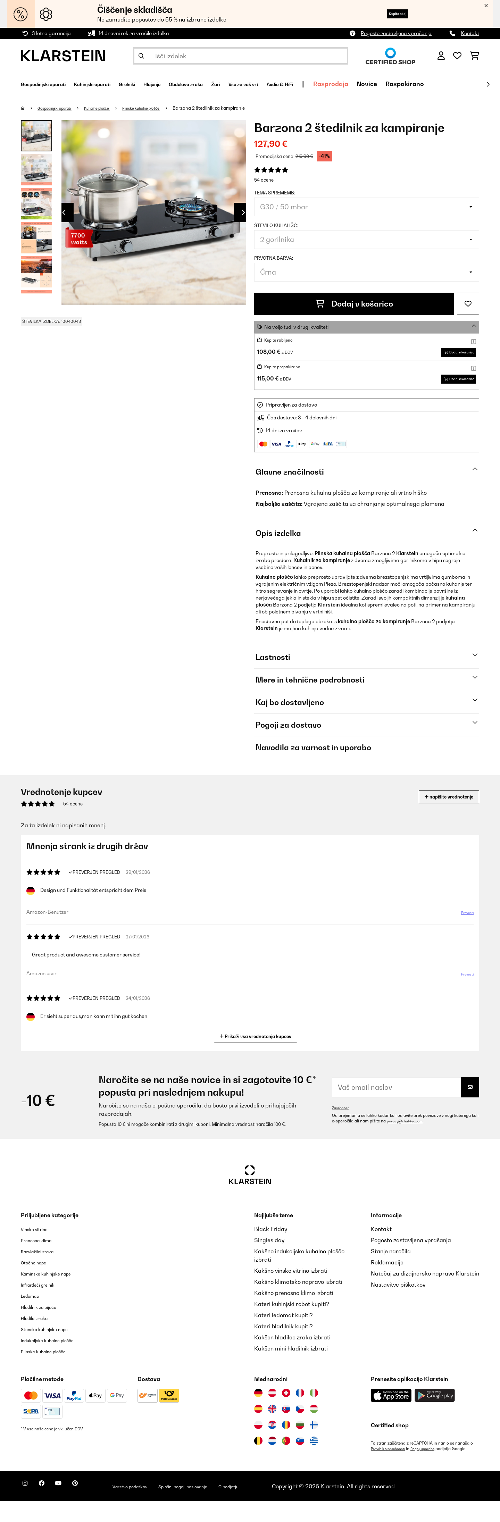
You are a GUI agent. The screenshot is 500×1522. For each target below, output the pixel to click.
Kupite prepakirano (286, 377)
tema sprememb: (274, 192)
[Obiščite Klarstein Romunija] (286, 1445)
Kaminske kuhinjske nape (54, 1294)
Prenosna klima (41, 1260)
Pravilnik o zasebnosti (391, 1469)
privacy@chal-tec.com (408, 1141)
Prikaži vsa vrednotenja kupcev (258, 1056)
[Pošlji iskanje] (141, 56)
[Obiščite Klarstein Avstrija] (272, 1414)
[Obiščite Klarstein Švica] (286, 1414)
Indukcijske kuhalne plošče (55, 1360)
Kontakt (470, 33)
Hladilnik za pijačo (45, 1327)
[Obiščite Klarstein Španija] (258, 1429)
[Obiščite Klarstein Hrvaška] (272, 1445)
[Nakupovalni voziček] (474, 56)
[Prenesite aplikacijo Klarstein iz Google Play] (435, 1416)
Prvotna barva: (273, 258)
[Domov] (30, 108)
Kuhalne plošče (113, 108)
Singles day (269, 1260)
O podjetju (282, 1507)
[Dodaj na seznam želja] (468, 304)
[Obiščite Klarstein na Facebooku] (50, 1508)
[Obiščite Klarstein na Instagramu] (28, 1508)
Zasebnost (342, 1128)
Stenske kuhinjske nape (51, 1349)
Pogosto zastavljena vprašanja (396, 33)
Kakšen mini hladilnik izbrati (291, 1369)
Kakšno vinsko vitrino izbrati (290, 1291)
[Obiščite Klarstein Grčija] (314, 1461)
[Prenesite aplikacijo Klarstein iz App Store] (391, 1416)
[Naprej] (488, 84)
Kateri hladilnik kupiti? (283, 1347)
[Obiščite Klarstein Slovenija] (300, 1461)
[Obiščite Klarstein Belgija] (258, 1461)
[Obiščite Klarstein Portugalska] (286, 1461)
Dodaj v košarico (354, 303)
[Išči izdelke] (240, 56)
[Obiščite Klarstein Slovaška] (286, 1429)
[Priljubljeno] (457, 56)
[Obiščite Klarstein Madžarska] (314, 1429)
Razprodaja (415, 83)
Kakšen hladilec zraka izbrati (292, 1358)
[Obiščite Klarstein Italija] (314, 1414)
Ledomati (33, 1316)
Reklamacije (387, 1283)
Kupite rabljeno (281, 340)
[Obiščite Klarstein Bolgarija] (300, 1445)
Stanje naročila (391, 1272)
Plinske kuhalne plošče (166, 108)
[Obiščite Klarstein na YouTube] (72, 1508)
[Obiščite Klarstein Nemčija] (258, 1414)
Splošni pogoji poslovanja (225, 1507)
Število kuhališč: (276, 225)
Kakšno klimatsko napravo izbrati (298, 1302)
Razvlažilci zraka (43, 1272)
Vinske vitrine (38, 1249)
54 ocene (264, 180)
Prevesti (463, 936)
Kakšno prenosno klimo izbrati (293, 1313)
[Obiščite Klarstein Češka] (300, 1429)
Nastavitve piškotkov (398, 1305)
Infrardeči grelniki (44, 1305)
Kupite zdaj (388, 14)
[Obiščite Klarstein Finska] (314, 1445)
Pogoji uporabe (432, 1469)
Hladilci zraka (39, 1338)
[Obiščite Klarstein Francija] (300, 1414)
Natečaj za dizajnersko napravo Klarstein (425, 1294)
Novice (452, 83)
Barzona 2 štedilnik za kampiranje (239, 108)
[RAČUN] (441, 56)
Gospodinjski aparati (61, 108)
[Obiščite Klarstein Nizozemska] (272, 1461)
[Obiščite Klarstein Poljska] (258, 1445)
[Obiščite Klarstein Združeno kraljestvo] (272, 1429)
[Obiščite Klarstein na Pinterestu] (94, 1508)
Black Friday (270, 1249)
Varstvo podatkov (158, 1507)
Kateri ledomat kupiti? (283, 1335)
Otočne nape (37, 1283)
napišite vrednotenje (439, 817)
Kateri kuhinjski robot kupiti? (291, 1324)
